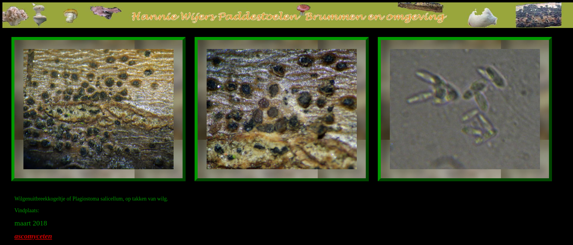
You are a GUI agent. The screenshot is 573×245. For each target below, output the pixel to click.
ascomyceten (33, 236)
